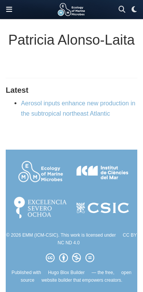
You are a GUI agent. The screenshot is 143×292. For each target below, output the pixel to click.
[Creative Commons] (71, 258)
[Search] (122, 9)
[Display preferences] (134, 9)
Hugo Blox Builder (66, 272)
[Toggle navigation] (9, 10)
